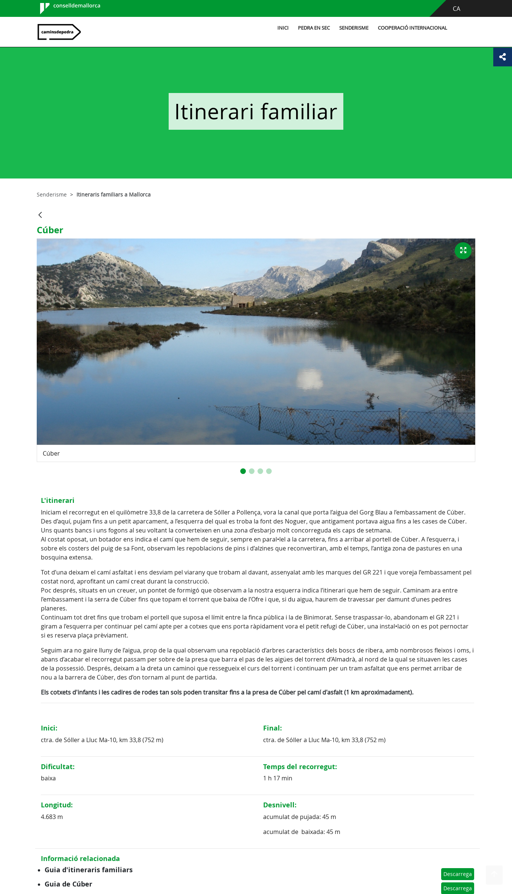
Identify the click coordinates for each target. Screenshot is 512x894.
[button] (243, 471)
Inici (283, 28)
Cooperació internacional (412, 28)
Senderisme (353, 28)
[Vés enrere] (40, 215)
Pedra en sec (314, 28)
